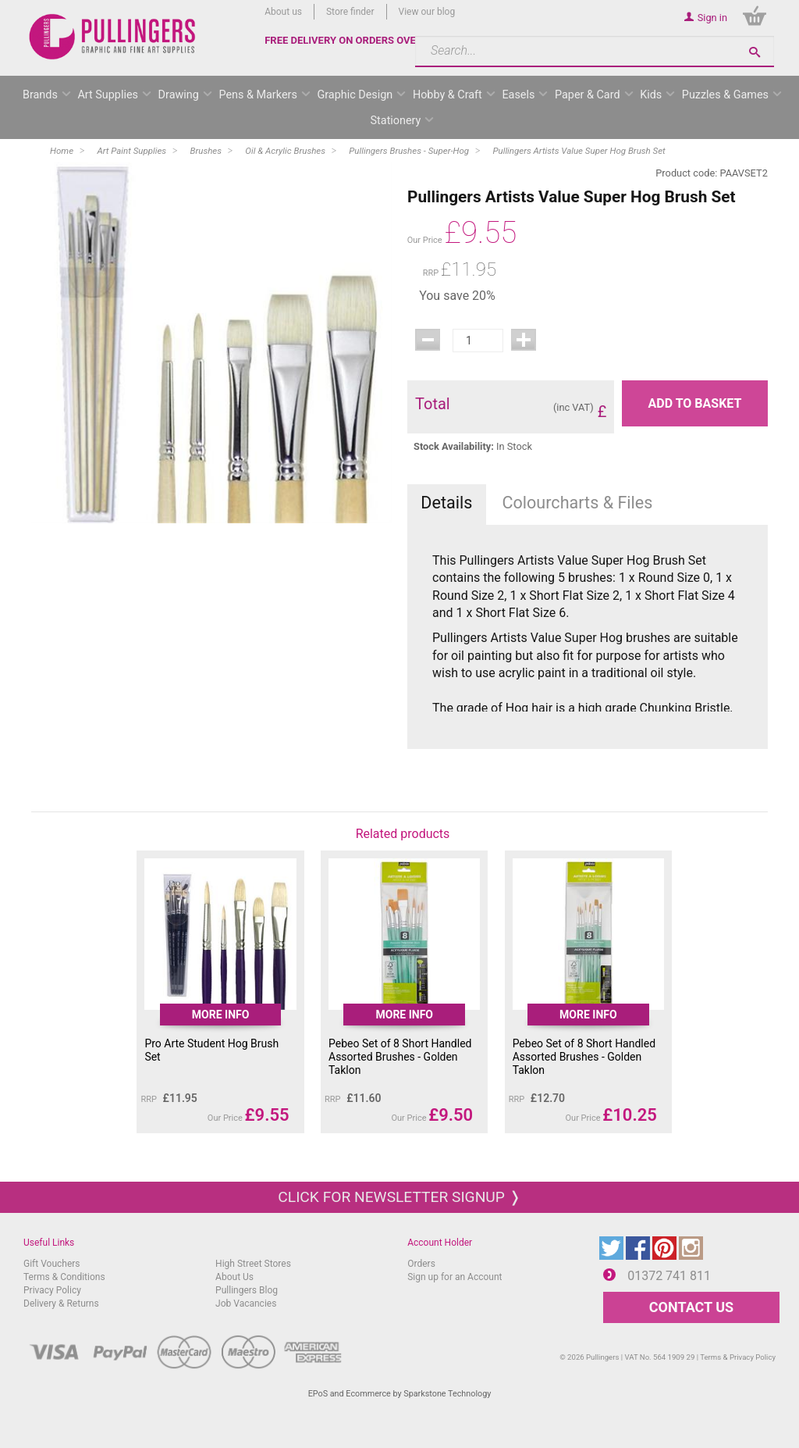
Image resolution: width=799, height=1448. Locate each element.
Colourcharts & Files (577, 502)
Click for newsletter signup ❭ (399, 1197)
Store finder (350, 11)
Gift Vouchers (51, 1263)
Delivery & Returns (61, 1303)
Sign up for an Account (454, 1276)
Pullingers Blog (246, 1290)
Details (446, 502)
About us (283, 11)
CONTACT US (691, 1307)
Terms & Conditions (64, 1276)
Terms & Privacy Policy (738, 1357)
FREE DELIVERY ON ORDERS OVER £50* (356, 40)
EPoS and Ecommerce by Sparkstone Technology (400, 1394)
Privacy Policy (52, 1290)
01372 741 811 (669, 1275)
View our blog (427, 11)
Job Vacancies (245, 1303)
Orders (421, 1263)
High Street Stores (253, 1263)
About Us (234, 1276)
